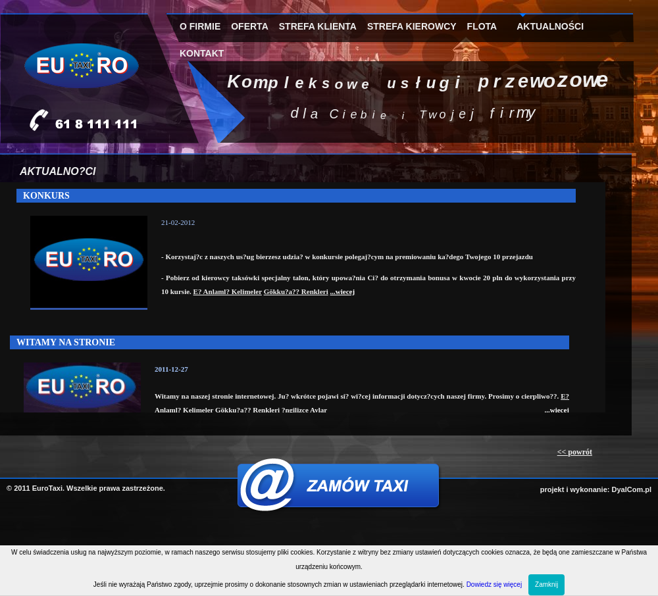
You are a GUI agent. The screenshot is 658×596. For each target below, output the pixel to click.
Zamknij (546, 584)
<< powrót (574, 452)
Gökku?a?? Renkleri (296, 291)
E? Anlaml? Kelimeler (227, 291)
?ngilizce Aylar (304, 410)
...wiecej (342, 291)
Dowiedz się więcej (494, 584)
